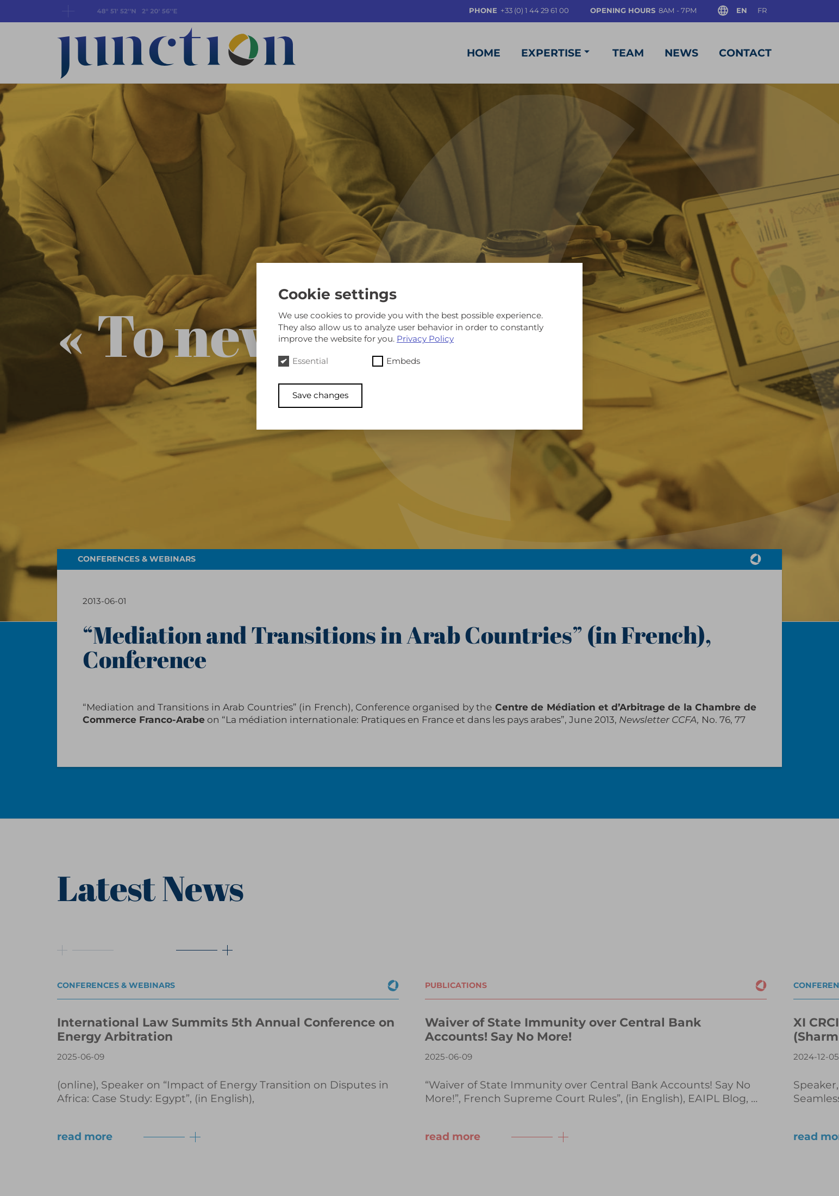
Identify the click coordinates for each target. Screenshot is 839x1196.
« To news (183, 334)
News (681, 53)
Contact (745, 53)
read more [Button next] (131, 1136)
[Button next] (196, 950)
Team (628, 53)
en (741, 10)
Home (483, 53)
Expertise (556, 52)
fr (762, 10)
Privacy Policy (425, 338)
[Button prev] (85, 950)
